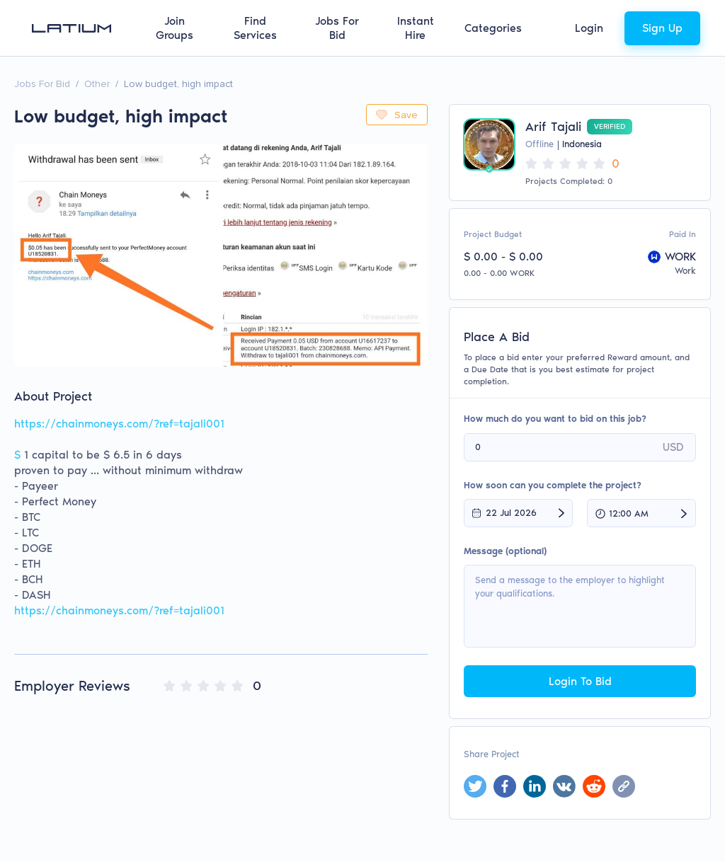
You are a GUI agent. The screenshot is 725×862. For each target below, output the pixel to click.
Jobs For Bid (337, 28)
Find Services (255, 28)
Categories (493, 28)
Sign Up (662, 28)
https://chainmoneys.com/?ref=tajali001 (119, 610)
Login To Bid (580, 681)
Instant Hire (415, 28)
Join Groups (174, 28)
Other (97, 84)
